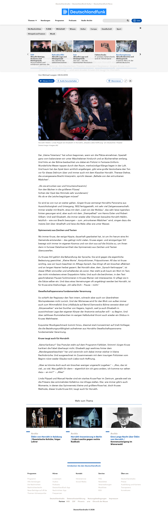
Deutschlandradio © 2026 (84, 510)
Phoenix (81, 501)
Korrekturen (125, 490)
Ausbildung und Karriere (131, 484)
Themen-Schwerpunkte (36, 493)
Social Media (81, 482)
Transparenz (126, 487)
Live (136, 20)
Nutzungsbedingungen (97, 498)
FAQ (100, 479)
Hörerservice (81, 479)
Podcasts (72, 20)
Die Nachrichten (34, 484)
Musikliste (102, 487)
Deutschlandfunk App (61, 487)
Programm (59, 20)
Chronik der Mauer (100, 501)
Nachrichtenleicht (34, 487)
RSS (100, 490)
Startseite (30, 28)
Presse (123, 482)
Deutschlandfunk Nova (103, 4)
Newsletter (102, 482)
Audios (55, 482)
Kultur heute (41, 28)
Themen (31, 20)
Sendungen (45, 20)
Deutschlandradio (63, 4)
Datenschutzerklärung (76, 498)
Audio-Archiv (86, 20)
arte (88, 501)
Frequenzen (57, 493)
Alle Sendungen (33, 482)
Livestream (57, 479)
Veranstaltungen (105, 484)
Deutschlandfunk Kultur (82, 4)
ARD (68, 501)
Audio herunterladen (68, 81)
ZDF (73, 501)
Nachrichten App (59, 490)
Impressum (113, 498)
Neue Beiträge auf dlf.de (37, 490)
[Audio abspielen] (46, 81)
